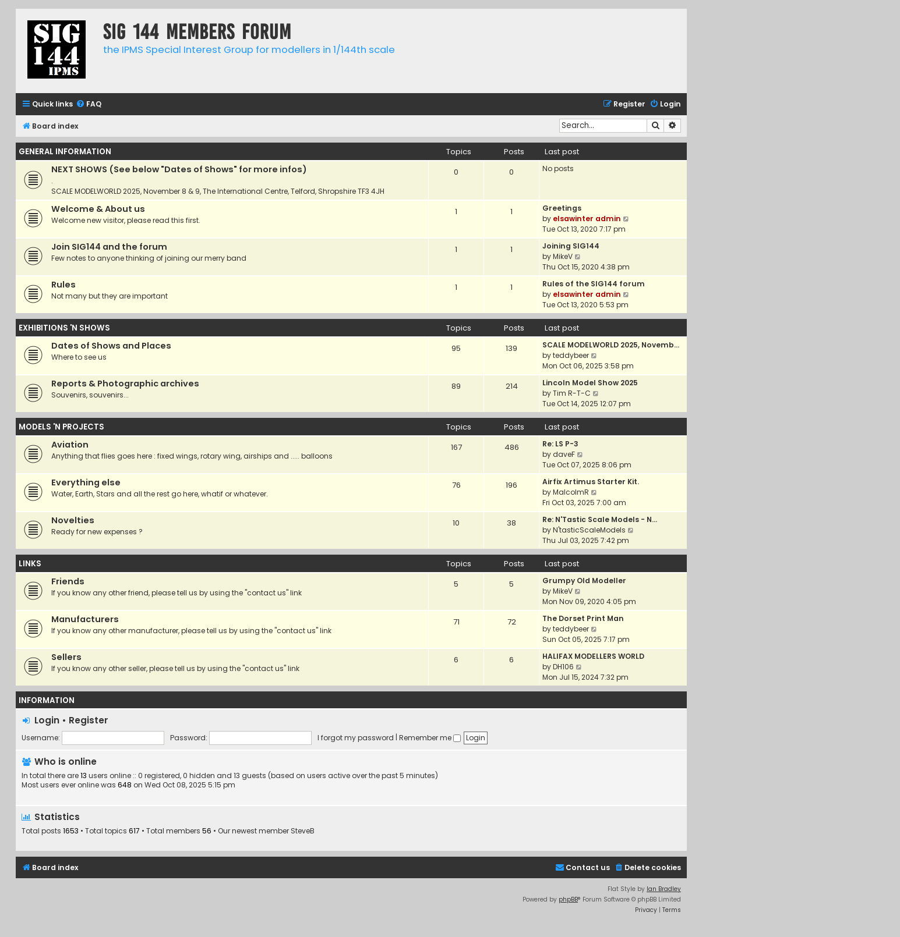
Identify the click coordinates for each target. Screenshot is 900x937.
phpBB (568, 899)
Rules (63, 284)
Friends (67, 581)
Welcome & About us (98, 209)
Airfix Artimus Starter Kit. (590, 482)
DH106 (563, 667)
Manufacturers (85, 619)
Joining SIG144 (570, 246)
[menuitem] (88, 104)
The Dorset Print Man (583, 618)
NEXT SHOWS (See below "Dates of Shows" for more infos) (179, 169)
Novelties (72, 520)
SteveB (303, 831)
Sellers (66, 657)
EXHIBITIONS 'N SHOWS (64, 327)
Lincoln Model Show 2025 (590, 383)
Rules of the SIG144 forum (593, 284)
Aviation (70, 444)
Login (46, 720)
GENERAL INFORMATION (65, 151)
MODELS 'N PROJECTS (61, 426)
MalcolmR (571, 492)
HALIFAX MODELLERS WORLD (593, 656)
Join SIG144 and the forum (109, 247)
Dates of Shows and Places (111, 346)
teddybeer (571, 355)
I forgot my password (355, 738)
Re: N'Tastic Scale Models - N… (599, 519)
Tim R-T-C (572, 393)
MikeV (563, 256)
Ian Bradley (664, 889)
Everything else (86, 482)
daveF (564, 454)
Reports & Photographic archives (125, 383)
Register (88, 720)
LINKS (30, 563)
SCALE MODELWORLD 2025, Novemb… (610, 345)
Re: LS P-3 (560, 444)
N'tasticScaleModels (589, 530)
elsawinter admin (587, 218)
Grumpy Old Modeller (584, 580)
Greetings (561, 208)
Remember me (430, 738)
